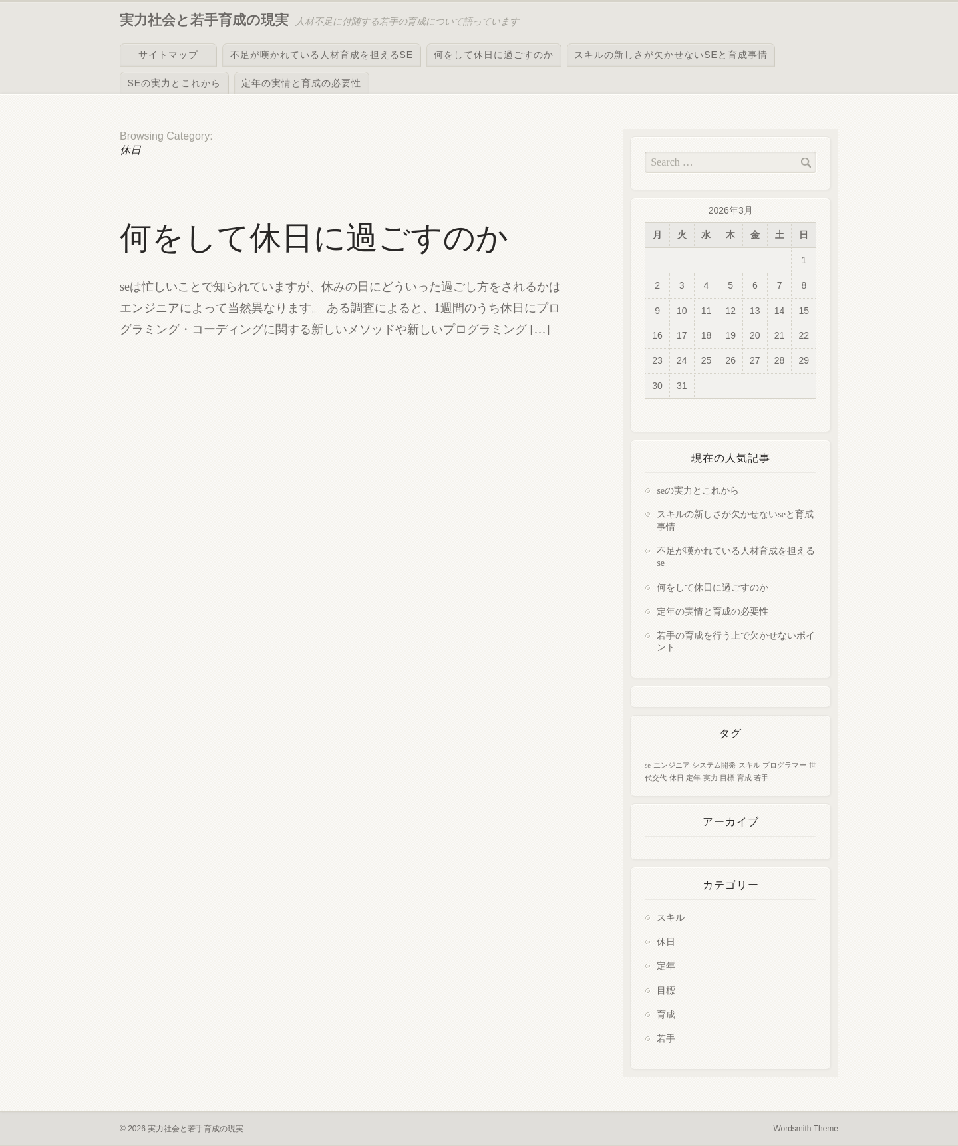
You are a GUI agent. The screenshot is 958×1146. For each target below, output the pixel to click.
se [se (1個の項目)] (648, 765)
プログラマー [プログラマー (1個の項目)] (784, 765)
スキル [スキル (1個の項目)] (749, 765)
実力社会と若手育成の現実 (204, 19)
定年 (666, 966)
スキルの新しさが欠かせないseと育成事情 (671, 54)
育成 (666, 1015)
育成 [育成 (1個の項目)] (744, 778)
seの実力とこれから (175, 83)
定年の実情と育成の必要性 (301, 83)
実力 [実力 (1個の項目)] (710, 778)
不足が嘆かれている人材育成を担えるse (322, 54)
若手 (666, 1039)
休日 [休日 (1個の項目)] (676, 778)
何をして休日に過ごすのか (494, 54)
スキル (671, 918)
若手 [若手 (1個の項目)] (761, 778)
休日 (666, 942)
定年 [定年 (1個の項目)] (693, 778)
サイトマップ (168, 54)
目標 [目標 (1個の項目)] (727, 778)
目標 (666, 991)
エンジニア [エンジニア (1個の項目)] (671, 765)
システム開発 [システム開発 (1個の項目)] (714, 765)
